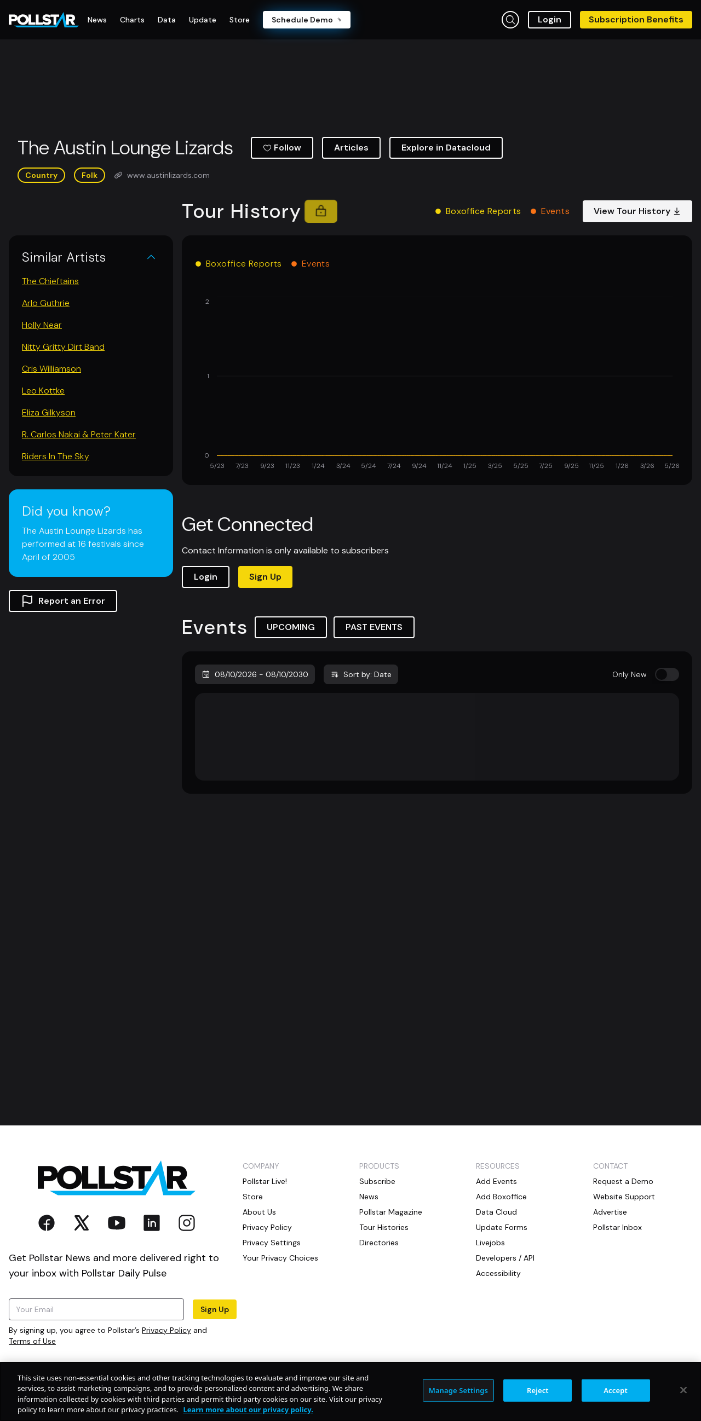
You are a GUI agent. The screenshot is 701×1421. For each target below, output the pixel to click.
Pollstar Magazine (390, 1212)
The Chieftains (50, 281)
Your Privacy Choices (280, 1258)
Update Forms (501, 1227)
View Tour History (637, 211)
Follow (282, 147)
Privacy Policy (166, 1330)
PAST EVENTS (374, 627)
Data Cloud (496, 1212)
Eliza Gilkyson (49, 412)
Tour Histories (384, 1227)
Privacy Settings (272, 1242)
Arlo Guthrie (46, 303)
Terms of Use (32, 1341)
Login (549, 19)
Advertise (610, 1212)
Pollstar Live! (265, 1181)
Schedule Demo (307, 19)
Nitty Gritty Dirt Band (63, 347)
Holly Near (42, 325)
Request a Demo (623, 1181)
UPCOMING (291, 627)
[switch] (667, 674)
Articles (351, 147)
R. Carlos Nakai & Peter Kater (79, 434)
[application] (437, 384)
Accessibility (498, 1273)
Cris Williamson (51, 368)
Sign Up (265, 576)
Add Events (496, 1181)
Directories (379, 1242)
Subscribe (377, 1181)
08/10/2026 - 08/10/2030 (255, 674)
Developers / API (505, 1258)
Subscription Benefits (636, 19)
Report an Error (63, 601)
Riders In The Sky (55, 456)
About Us (259, 1212)
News (368, 1197)
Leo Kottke (43, 390)
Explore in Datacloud (446, 147)
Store (253, 1197)
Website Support (624, 1197)
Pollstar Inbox (617, 1227)
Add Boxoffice (501, 1197)
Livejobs (490, 1242)
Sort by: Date (361, 674)
